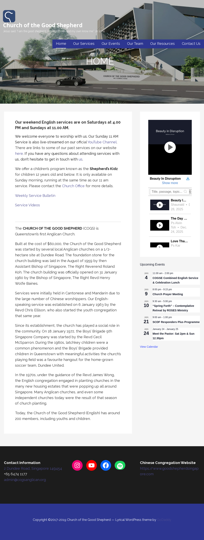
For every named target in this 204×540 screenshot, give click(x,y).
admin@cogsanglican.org (25, 480)
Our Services (83, 43)
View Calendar (149, 346)
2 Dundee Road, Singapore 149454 (33, 468)
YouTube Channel (102, 142)
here (19, 153)
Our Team (135, 43)
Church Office (73, 186)
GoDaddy (164, 520)
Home (61, 43)
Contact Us (191, 43)
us (80, 159)
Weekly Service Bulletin (35, 195)
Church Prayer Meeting (168, 294)
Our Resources (162, 43)
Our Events (111, 43)
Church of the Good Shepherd (42, 25)
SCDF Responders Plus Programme (176, 322)
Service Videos (27, 205)
